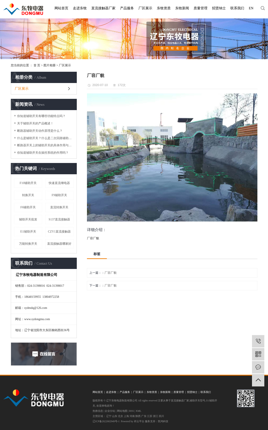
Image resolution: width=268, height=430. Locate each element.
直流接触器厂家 (103, 8)
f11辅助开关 (28, 231)
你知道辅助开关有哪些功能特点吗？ (41, 116)
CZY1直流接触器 (59, 231)
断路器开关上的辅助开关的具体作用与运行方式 (45, 145)
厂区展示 (145, 8)
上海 (126, 416)
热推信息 (98, 410)
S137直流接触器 (59, 219)
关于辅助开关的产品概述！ (35, 123)
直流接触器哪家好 (59, 243)
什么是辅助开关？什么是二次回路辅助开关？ (45, 138)
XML (138, 410)
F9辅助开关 (59, 195)
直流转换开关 (59, 207)
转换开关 (28, 195)
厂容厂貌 (110, 272)
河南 (132, 416)
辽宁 (108, 416)
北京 (120, 416)
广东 (143, 416)
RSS (131, 410)
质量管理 (200, 8)
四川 (161, 416)
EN (251, 8)
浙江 (155, 416)
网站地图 (122, 410)
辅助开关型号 (197, 400)
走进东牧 (80, 8)
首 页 (37, 65)
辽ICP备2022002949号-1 (106, 421)
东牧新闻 (182, 8)
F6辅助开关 (28, 207)
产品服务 (127, 8)
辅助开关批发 (28, 219)
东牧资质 (164, 8)
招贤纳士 (219, 8)
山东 (114, 416)
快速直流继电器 (59, 183)
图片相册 (49, 65)
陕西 (138, 416)
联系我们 (237, 8)
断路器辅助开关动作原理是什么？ (40, 130)
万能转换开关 (28, 243)
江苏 (149, 416)
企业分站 (110, 410)
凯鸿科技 (163, 421)
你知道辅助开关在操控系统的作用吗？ (43, 152)
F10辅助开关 (28, 183)
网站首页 (61, 8)
